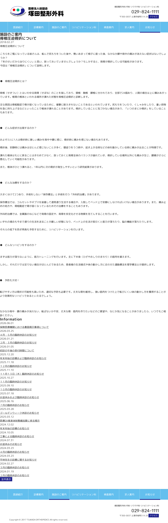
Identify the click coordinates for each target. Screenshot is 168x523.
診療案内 (38, 27)
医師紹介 (18, 27)
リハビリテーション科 (84, 27)
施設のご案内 (59, 27)
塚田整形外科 (36, 11)
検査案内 (109, 27)
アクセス (153, 16)
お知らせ (150, 27)
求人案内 (129, 27)
